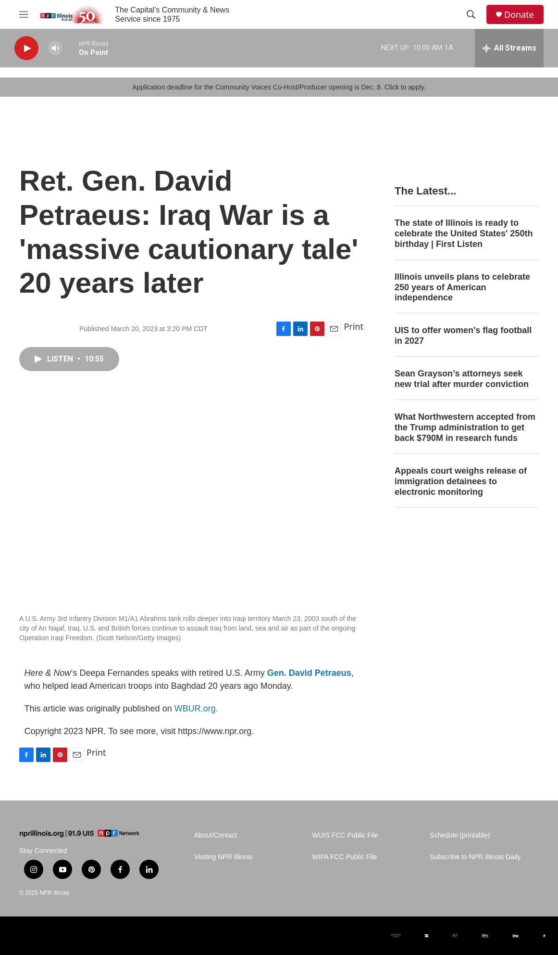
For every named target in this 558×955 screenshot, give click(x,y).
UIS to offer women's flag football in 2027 (463, 335)
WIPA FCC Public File (344, 857)
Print (353, 326)
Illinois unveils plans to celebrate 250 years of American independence (462, 287)
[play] (26, 48)
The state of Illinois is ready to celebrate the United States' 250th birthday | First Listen (464, 233)
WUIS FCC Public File (345, 835)
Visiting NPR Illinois (223, 857)
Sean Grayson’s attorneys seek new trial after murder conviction (462, 379)
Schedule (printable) (460, 835)
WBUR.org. (196, 708)
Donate (519, 15)
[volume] (55, 48)
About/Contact (215, 835)
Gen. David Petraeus (309, 673)
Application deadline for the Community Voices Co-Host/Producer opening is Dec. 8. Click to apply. (279, 87)
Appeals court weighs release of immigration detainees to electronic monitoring (461, 481)
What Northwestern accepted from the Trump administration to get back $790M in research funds (465, 427)
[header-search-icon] (471, 14)
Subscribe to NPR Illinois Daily (475, 857)
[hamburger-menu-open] (23, 14)
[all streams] (509, 48)
